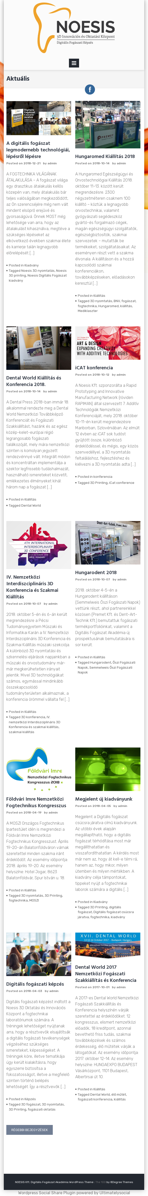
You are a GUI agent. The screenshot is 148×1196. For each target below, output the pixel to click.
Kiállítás (99, 296)
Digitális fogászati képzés (35, 984)
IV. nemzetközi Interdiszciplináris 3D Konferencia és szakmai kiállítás (34, 722)
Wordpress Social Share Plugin (47, 1192)
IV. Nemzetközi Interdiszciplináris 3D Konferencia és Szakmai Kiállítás (32, 587)
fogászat (128, 301)
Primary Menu (74, 64)
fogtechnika (87, 306)
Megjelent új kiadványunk (103, 799)
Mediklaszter (88, 311)
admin (52, 163)
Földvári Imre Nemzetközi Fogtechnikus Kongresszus (36, 802)
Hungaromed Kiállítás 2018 (105, 157)
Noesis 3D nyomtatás (38, 271)
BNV (117, 301)
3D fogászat (30, 1104)
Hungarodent (100, 662)
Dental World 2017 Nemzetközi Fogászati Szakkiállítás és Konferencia (105, 974)
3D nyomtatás (101, 301)
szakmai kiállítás (21, 732)
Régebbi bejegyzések (29, 1130)
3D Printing (99, 483)
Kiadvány (31, 265)
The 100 (89, 1182)
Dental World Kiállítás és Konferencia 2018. (33, 381)
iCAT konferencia (94, 368)
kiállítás (126, 306)
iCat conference (121, 483)
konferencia (102, 477)
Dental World (31, 505)
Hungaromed (108, 306)
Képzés (30, 1099)
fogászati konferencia (95, 1099)
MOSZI (34, 900)
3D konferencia (33, 717)
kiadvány (118, 917)
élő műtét (118, 1094)
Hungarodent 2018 (96, 573)
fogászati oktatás (42, 1109)
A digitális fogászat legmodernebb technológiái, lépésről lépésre (38, 150)
